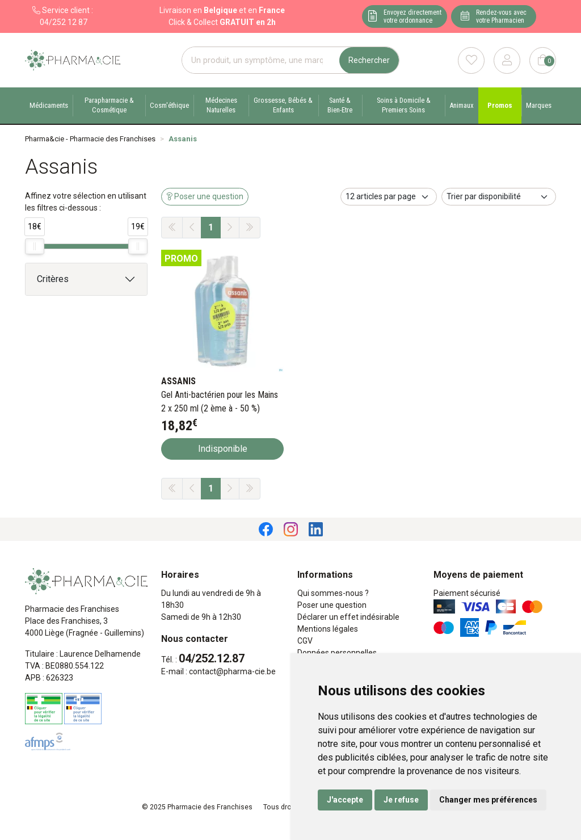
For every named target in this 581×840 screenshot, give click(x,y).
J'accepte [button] (345, 799)
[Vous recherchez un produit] (261, 60)
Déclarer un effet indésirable (348, 616)
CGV (305, 640)
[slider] (34, 246)
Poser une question (332, 605)
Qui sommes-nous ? (333, 593)
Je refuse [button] (401, 799)
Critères (53, 279)
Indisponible (222, 448)
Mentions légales (327, 628)
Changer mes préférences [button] (488, 799)
